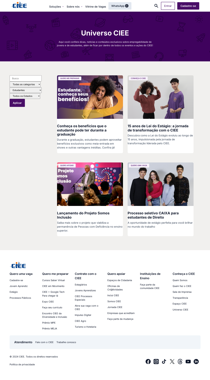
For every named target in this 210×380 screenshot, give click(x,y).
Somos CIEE (114, 301)
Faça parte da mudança (120, 318)
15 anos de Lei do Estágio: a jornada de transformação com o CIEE (158, 128)
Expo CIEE (48, 301)
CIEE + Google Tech (53, 291)
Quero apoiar (116, 274)
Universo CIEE (180, 309)
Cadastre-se (16, 280)
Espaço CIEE (180, 303)
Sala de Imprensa (182, 291)
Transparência (180, 297)
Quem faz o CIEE (182, 286)
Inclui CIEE (113, 295)
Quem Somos (180, 280)
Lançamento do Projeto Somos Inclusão (83, 215)
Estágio (14, 291)
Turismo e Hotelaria (85, 326)
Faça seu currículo (52, 307)
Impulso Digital (83, 315)
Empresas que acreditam (121, 313)
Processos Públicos (20, 297)
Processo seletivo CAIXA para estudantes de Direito (153, 215)
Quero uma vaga (21, 274)
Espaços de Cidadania (119, 280)
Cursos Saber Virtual (53, 280)
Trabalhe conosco (66, 342)
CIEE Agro (80, 321)
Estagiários (81, 284)
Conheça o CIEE (184, 274)
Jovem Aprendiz (19, 286)
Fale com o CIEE (44, 342)
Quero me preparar (55, 274)
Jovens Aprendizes (85, 290)
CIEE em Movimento (53, 286)
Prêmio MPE (49, 322)
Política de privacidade (22, 364)
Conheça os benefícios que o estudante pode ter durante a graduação (82, 130)
